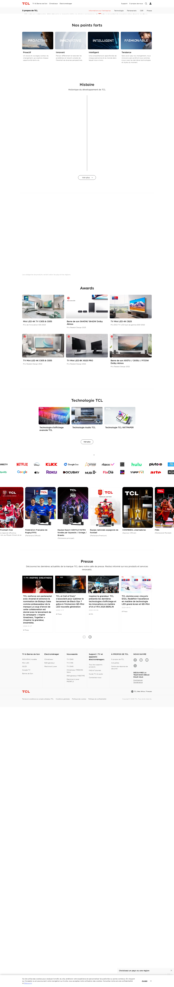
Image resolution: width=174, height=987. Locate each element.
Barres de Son (27, 954)
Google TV (26, 950)
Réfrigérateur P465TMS (76, 956)
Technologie (119, 64)
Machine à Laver (50, 946)
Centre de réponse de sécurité (119, 947)
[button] (89, 917)
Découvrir (28, 983)
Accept (144, 981)
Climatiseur (48, 939)
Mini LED (25, 943)
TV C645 (70, 946)
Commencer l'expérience (138, 961)
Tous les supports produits (95, 946)
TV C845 (70, 939)
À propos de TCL (117, 939)
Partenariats (131, 64)
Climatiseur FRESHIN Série (75, 951)
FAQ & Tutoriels (95, 950)
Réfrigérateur (49, 943)
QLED (24, 946)
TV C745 (70, 943)
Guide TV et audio (96, 954)
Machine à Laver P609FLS (73, 960)
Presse (149, 64)
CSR (141, 64)
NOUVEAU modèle (29, 939)
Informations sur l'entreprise (100, 64)
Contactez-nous (95, 958)
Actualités (115, 943)
